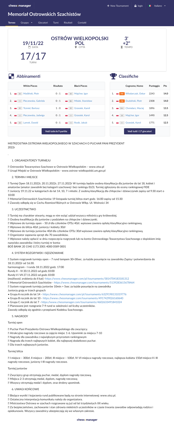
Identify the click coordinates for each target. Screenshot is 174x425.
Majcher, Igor (81, 93)
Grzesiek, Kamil (82, 108)
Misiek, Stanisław (83, 100)
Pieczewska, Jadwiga (34, 115)
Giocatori (43, 22)
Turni (55, 22)
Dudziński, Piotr (134, 100)
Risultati (68, 22)
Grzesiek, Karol (82, 115)
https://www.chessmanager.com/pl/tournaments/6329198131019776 (84, 294)
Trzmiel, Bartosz (31, 108)
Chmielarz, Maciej (135, 108)
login (138, 5)
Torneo (11, 22)
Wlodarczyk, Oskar (135, 93)
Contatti (82, 22)
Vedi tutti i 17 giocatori (140, 131)
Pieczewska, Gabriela (34, 100)
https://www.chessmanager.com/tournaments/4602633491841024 (81, 302)
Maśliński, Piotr (31, 93)
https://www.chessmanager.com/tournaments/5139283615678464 (94, 282)
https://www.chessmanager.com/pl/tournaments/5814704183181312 (87, 278)
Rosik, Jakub (80, 122)
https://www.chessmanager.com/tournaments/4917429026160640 (83, 298)
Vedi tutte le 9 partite (56, 131)
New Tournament (118, 5)
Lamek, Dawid (30, 122)
